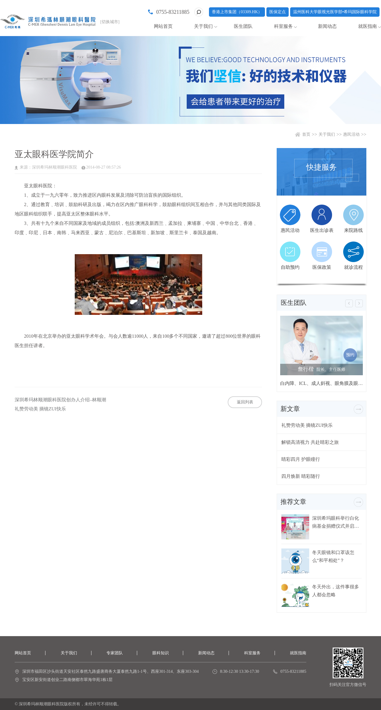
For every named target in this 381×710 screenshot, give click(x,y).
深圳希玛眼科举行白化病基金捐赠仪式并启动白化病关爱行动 (335, 522)
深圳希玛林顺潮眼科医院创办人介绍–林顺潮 (60, 400)
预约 (350, 355)
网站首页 (163, 26)
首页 (306, 134)
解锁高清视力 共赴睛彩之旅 (310, 442)
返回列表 (245, 402)
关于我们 (203, 26)
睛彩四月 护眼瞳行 (300, 459)
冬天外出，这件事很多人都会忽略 (335, 590)
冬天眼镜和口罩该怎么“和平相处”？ (333, 556)
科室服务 (283, 26)
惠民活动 (351, 134)
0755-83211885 (172, 12)
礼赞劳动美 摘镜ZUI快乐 (40, 409)
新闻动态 (327, 26)
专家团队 (114, 653)
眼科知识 (160, 653)
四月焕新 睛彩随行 (300, 476)
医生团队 (243, 26)
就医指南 (367, 26)
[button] (349, 303)
